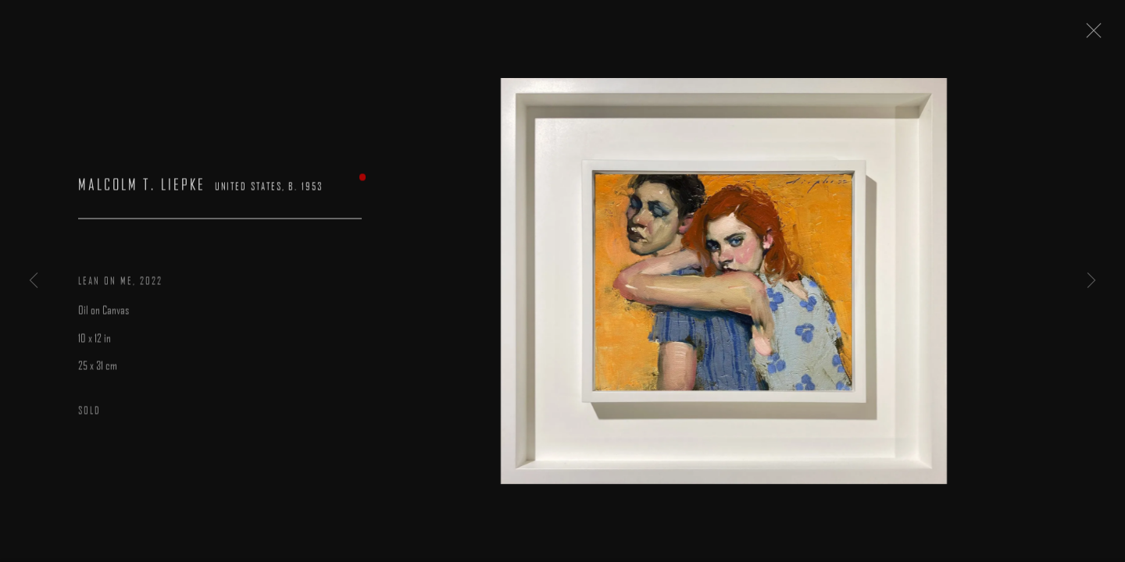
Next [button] (1091, 281)
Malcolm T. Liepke (141, 191)
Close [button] (1100, 35)
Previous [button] (33, 281)
